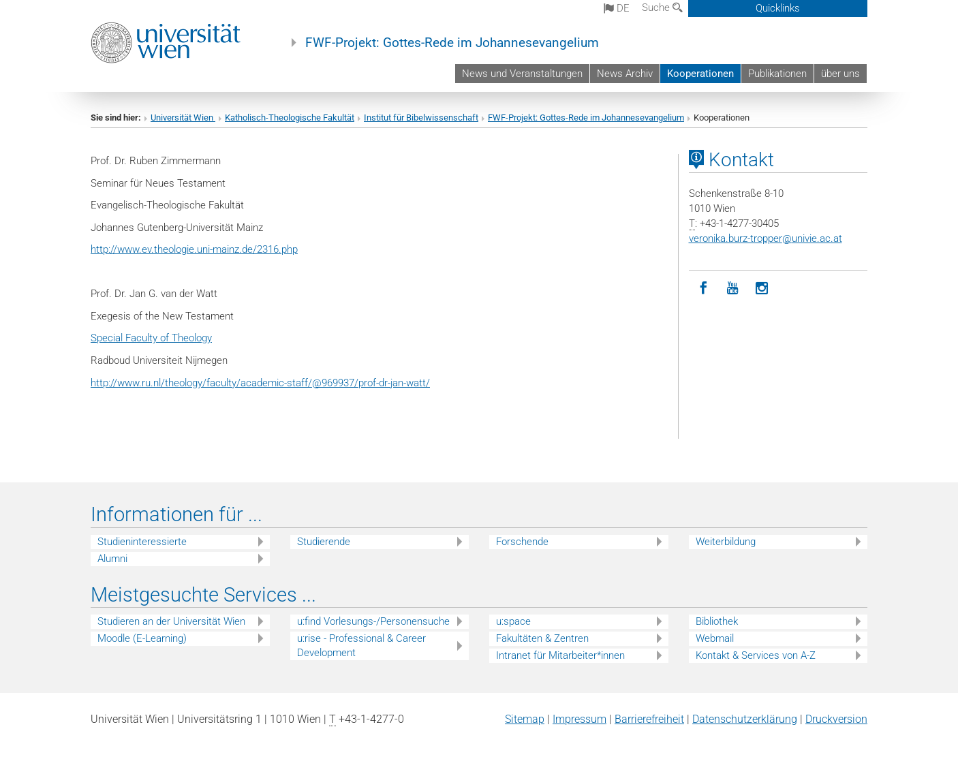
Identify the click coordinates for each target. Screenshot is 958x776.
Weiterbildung (726, 542)
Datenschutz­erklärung (744, 719)
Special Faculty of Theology (151, 338)
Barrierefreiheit (649, 719)
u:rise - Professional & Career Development (361, 645)
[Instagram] (762, 288)
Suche (662, 7)
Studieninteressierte (142, 542)
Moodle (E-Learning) (142, 638)
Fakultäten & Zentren (542, 638)
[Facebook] (703, 288)
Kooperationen (700, 73)
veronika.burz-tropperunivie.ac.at (765, 238)
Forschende (522, 542)
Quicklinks (778, 8)
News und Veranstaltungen (522, 73)
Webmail (715, 638)
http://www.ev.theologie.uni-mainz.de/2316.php (194, 249)
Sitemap (524, 719)
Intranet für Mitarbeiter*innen (560, 655)
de (617, 8)
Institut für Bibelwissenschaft (421, 117)
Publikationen (777, 73)
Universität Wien (183, 117)
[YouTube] (732, 288)
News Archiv (625, 73)
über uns (840, 73)
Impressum (579, 719)
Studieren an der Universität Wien (171, 621)
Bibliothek (717, 621)
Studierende (323, 542)
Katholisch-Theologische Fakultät (289, 117)
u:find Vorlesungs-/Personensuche (373, 621)
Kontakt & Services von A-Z (756, 655)
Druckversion (836, 719)
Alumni (112, 559)
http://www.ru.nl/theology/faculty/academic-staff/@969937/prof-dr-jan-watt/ (260, 383)
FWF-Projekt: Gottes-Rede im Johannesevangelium (452, 42)
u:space (513, 621)
